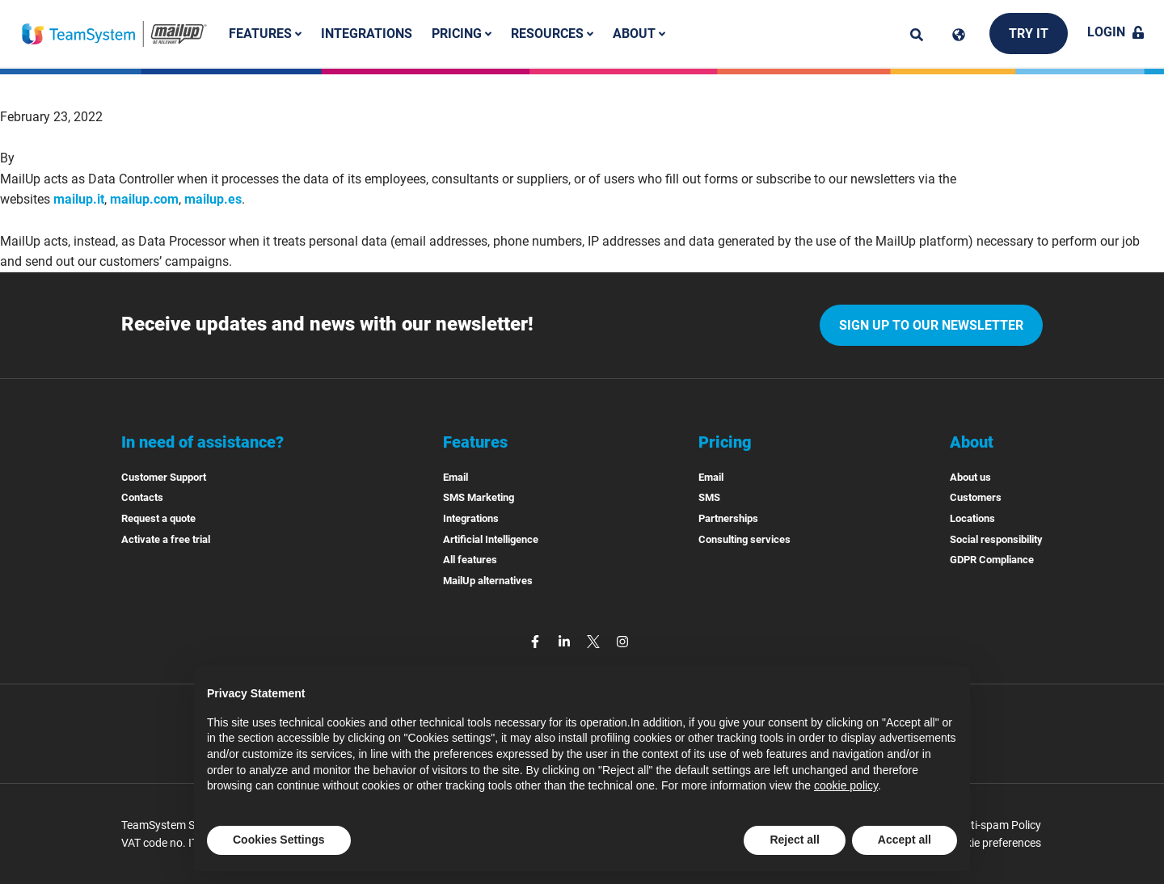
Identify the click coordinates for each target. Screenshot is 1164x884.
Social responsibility (996, 539)
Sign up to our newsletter (931, 325)
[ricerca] (916, 34)
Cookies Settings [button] (279, 839)
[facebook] (537, 640)
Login (1116, 32)
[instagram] (622, 640)
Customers (976, 497)
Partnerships (728, 518)
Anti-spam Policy (999, 825)
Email (455, 477)
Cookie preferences (993, 842)
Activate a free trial (165, 539)
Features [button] (265, 33)
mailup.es (213, 199)
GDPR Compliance (992, 560)
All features (470, 560)
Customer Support (163, 477)
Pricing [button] (461, 33)
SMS (709, 497)
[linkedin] (566, 640)
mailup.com (144, 199)
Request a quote (158, 518)
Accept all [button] (904, 839)
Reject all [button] (794, 839)
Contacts (142, 497)
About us (970, 477)
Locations (972, 518)
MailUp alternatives (488, 581)
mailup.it (78, 199)
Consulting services (744, 539)
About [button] (639, 33)
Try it (1028, 33)
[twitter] (595, 640)
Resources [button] (552, 33)
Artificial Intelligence (490, 539)
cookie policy (846, 785)
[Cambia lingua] (958, 34)
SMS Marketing (478, 497)
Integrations (366, 33)
